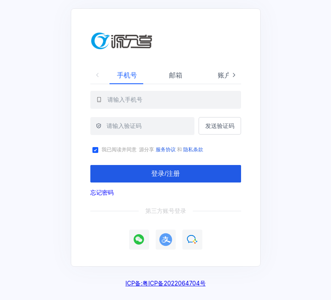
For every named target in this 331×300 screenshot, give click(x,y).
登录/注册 (165, 173)
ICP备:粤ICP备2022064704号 (165, 283)
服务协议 (164, 149)
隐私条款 (193, 149)
